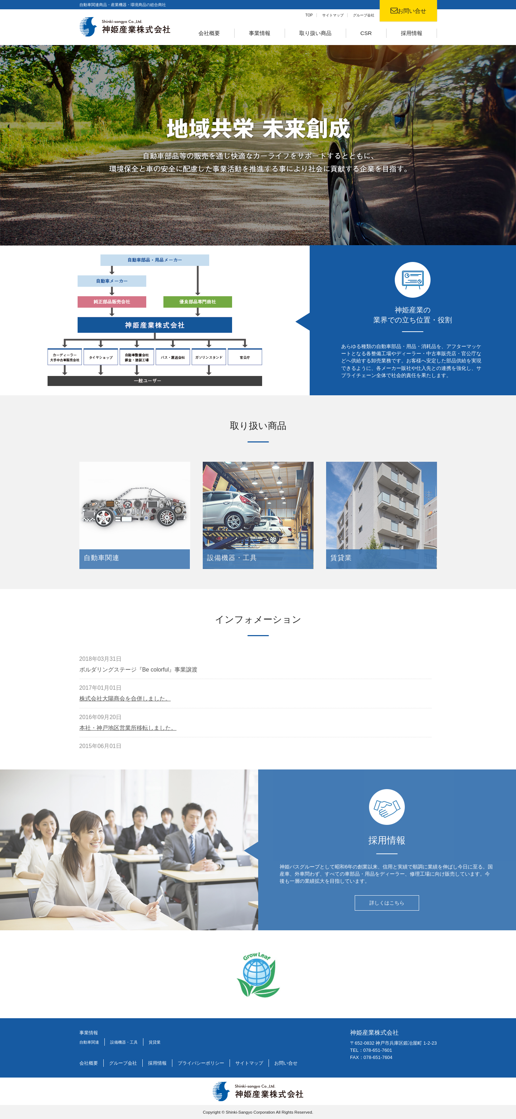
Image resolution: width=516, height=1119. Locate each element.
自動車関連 (89, 1042)
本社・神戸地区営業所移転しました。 (128, 731)
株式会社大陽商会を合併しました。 (125, 702)
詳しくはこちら (386, 906)
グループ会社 (363, 15)
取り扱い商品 (315, 33)
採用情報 (411, 33)
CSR (366, 33)
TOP (309, 15)
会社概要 (209, 33)
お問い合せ (286, 1062)
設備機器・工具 (124, 1042)
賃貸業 (155, 1042)
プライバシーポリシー (201, 1062)
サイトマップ (333, 15)
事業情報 (259, 33)
